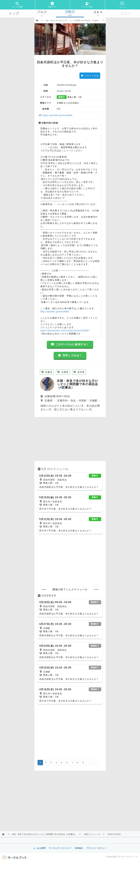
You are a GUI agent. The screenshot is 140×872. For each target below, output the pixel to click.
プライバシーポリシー (96, 848)
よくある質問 (39, 848)
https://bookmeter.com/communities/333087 (65, 330)
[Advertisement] (70, 439)
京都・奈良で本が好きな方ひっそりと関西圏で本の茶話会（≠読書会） (72, 20)
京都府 (62, 372)
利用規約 (79, 848)
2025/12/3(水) (114, 834)
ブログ (42, 12)
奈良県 (79, 372)
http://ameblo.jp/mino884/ (54, 311)
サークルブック (129, 856)
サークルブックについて (60, 848)
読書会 (46, 372)
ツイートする (90, 75)
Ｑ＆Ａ (98, 12)
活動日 (70, 11)
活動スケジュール (92, 834)
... (89, 762)
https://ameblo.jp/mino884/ (57, 115)
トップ (14, 13)
